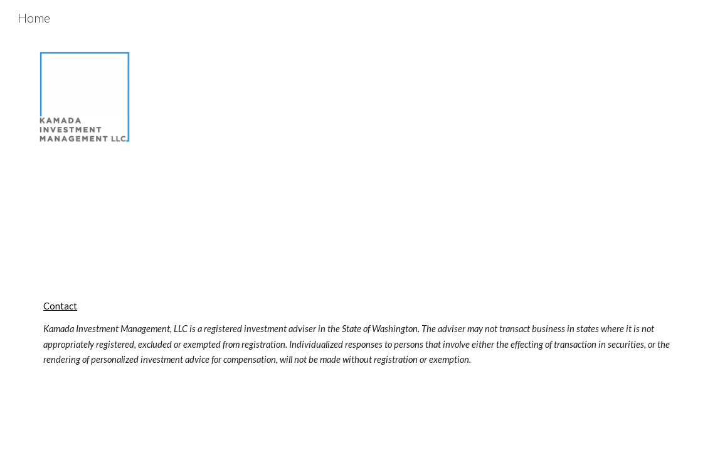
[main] (360, 333)
